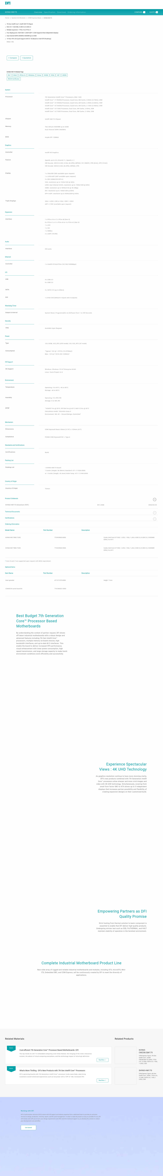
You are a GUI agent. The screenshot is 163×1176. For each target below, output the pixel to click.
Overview (42, 9)
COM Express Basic (29, 14)
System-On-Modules (16, 14)
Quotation (26, 54)
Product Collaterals (81, 476)
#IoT (9, 72)
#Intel (15, 72)
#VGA (52, 72)
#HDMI (46, 72)
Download (69, 9)
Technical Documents (81, 491)
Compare (12, 54)
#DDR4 (64, 72)
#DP (58, 72)
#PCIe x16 (22, 72)
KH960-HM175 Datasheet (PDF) (19, 483)
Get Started (28, 1102)
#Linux (39, 72)
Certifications (81, 497)
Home (7, 14)
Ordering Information (87, 9)
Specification (56, 9)
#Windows (31, 72)
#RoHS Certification (13, 75)
